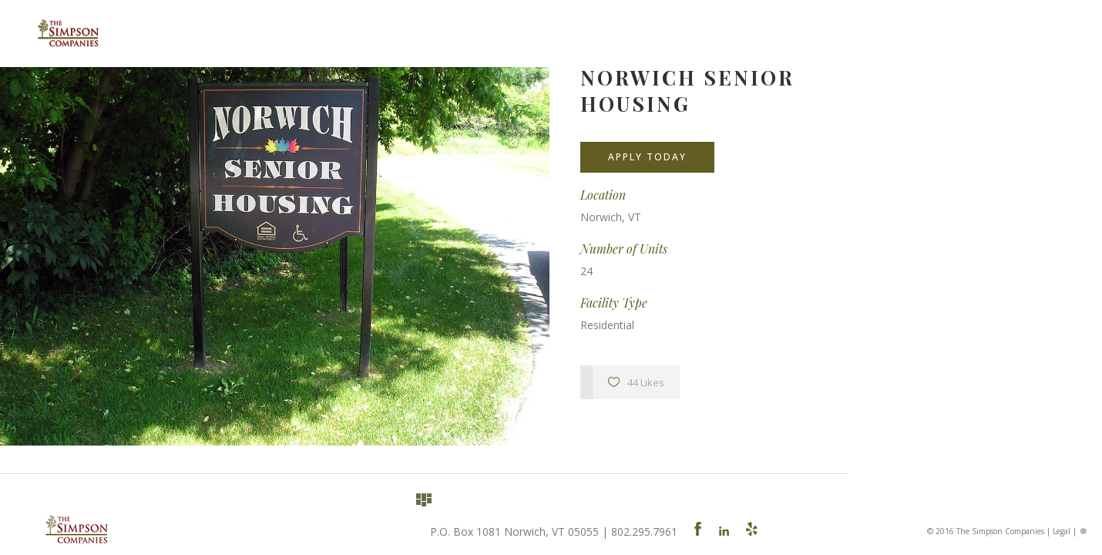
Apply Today (647, 156)
